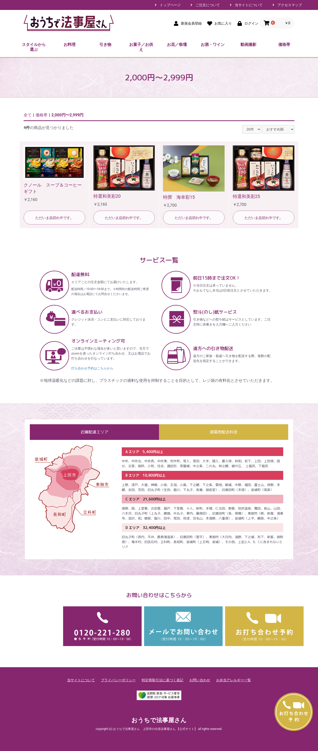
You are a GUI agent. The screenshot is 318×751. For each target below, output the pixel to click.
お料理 (70, 44)
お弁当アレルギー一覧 (233, 680)
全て (28, 115)
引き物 (105, 44)
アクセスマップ (290, 5)
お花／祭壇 (177, 44)
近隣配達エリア (94, 432)
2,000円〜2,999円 (67, 115)
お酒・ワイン (213, 44)
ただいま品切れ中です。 (54, 218)
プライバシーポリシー (118, 680)
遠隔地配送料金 (224, 432)
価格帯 (284, 44)
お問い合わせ (199, 680)
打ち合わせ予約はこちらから (92, 368)
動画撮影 (248, 44)
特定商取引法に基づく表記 (162, 680)
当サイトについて (249, 5)
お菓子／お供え (141, 47)
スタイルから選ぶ (34, 47)
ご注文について (208, 5)
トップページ (170, 5)
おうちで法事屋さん (159, 720)
